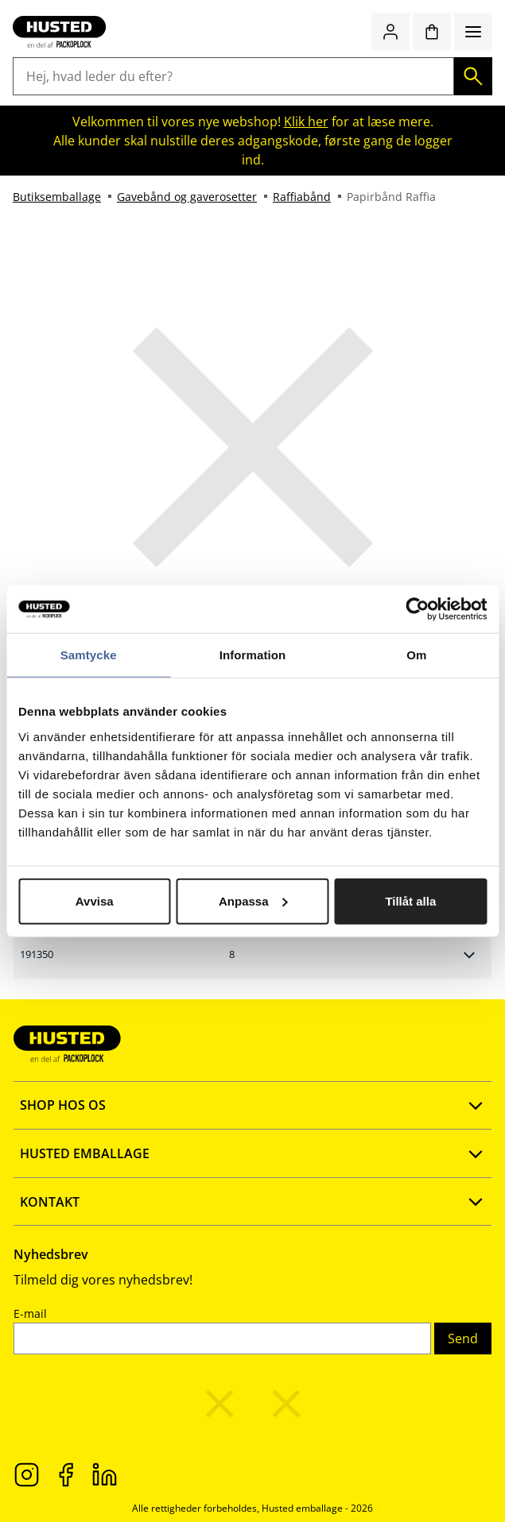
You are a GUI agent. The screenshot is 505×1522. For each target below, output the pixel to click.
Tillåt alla (410, 900)
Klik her (306, 121)
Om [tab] (416, 655)
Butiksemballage (57, 196)
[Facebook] (65, 1473)
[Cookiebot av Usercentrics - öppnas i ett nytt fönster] (417, 609)
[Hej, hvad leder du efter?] (233, 76)
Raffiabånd (302, 196)
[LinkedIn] (104, 1473)
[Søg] (473, 76)
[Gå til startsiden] (59, 32)
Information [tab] (252, 655)
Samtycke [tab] (88, 655)
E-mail (30, 1313)
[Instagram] (27, 1473)
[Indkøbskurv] (432, 32)
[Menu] (473, 32)
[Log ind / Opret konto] (390, 32)
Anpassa (253, 900)
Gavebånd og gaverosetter (187, 196)
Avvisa (95, 900)
